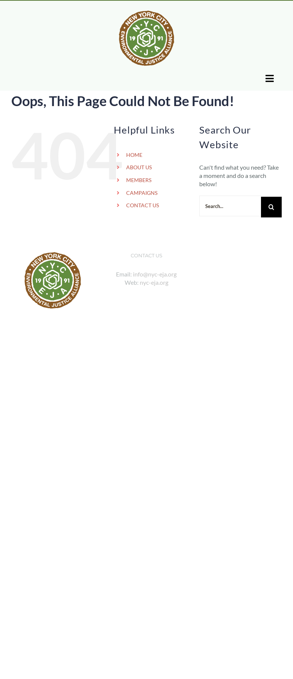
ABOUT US (139, 167)
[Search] (271, 207)
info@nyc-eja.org (155, 274)
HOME (134, 155)
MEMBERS (138, 180)
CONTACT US (142, 205)
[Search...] (230, 206)
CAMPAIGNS (141, 193)
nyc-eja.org (154, 282)
